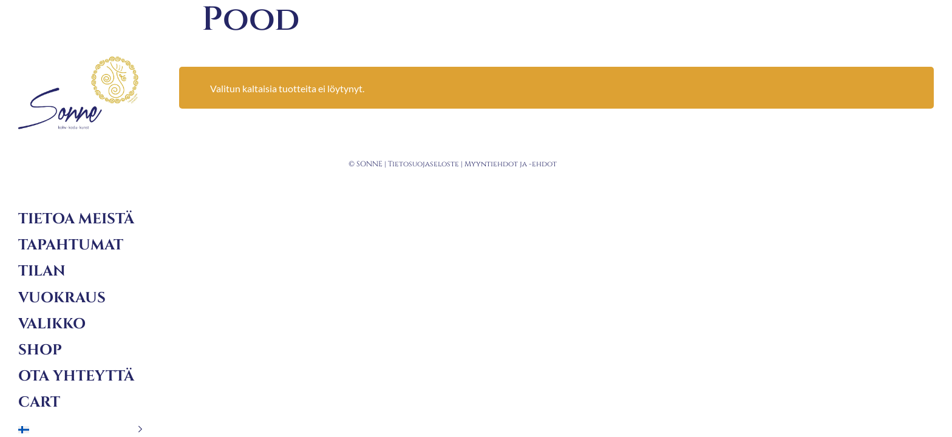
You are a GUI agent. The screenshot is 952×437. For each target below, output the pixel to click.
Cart (39, 402)
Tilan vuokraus (62, 284)
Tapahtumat (70, 245)
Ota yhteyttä (76, 376)
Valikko (52, 324)
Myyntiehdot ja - (498, 164)
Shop (40, 350)
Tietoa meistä (76, 219)
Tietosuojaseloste (423, 164)
